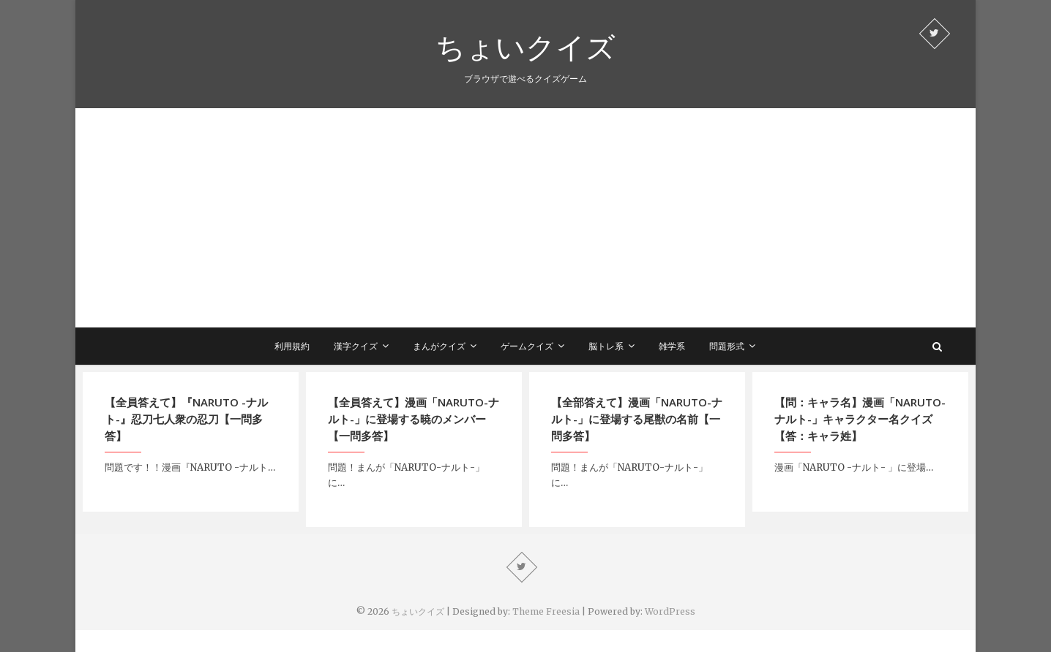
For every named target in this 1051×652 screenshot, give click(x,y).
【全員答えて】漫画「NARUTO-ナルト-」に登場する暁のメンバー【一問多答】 (413, 419)
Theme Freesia (546, 611)
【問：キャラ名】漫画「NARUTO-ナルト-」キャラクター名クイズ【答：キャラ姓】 (860, 419)
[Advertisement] (525, 217)
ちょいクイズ (525, 46)
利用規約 (292, 346)
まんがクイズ (439, 346)
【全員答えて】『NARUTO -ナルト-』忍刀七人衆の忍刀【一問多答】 (186, 419)
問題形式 (726, 346)
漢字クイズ (356, 346)
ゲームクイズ (527, 346)
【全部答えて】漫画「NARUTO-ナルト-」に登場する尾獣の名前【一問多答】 (636, 419)
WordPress (670, 611)
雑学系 (672, 346)
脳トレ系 (606, 346)
